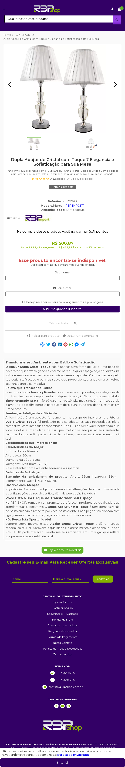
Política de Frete (62, 619)
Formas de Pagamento (62, 637)
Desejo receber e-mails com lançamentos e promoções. (64, 302)
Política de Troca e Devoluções (62, 648)
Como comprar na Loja (62, 625)
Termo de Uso (62, 654)
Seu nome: (62, 272)
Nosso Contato (62, 642)
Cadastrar (103, 579)
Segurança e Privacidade (62, 613)
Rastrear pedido (62, 608)
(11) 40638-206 (62, 680)
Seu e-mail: (62, 288)
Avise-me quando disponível (62, 309)
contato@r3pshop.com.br (62, 687)
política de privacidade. (73, 754)
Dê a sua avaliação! (80, 178)
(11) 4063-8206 (62, 673)
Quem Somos (62, 602)
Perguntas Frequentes (62, 631)
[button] (9, 84)
